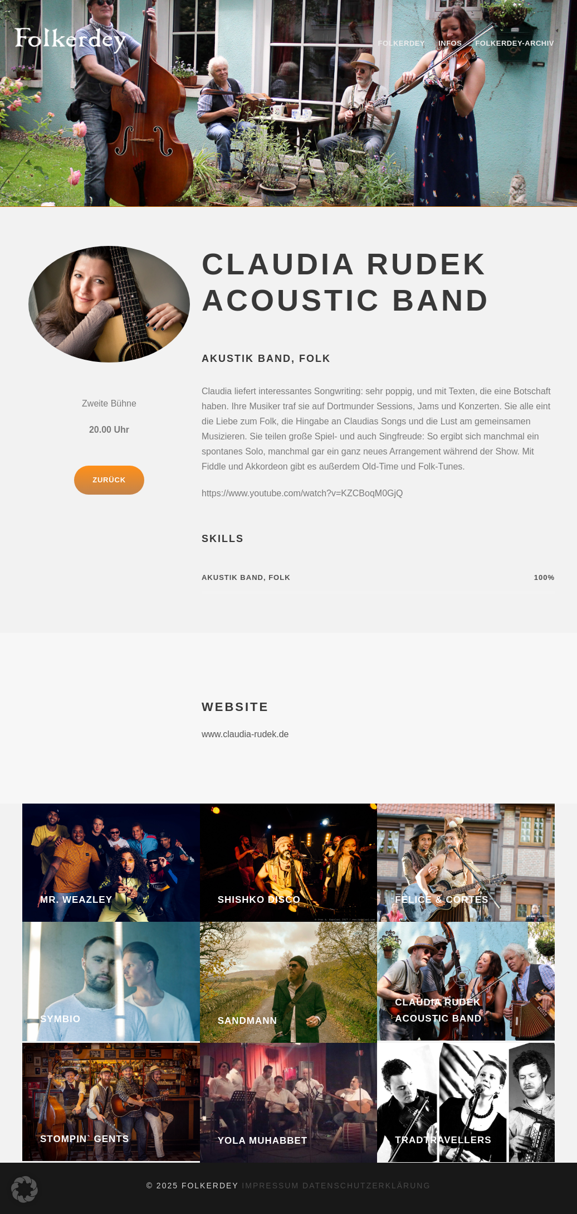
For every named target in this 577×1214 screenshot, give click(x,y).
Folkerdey (401, 43)
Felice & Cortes (441, 899)
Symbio (60, 1019)
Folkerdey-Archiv (514, 43)
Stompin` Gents (84, 1139)
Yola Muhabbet (263, 1140)
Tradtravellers (443, 1140)
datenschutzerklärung (366, 1185)
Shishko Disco (259, 899)
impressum (272, 1185)
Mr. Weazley (76, 899)
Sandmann (247, 1020)
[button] (24, 1189)
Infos (450, 43)
